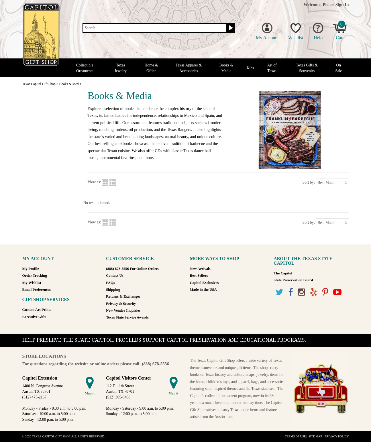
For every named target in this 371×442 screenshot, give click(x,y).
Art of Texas (272, 68)
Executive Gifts (34, 317)
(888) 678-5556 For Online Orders (132, 269)
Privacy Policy (337, 436)
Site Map (315, 436)
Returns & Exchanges (123, 296)
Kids (250, 68)
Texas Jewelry (121, 68)
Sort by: (309, 182)
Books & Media (226, 68)
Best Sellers (199, 276)
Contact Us (114, 276)
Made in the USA (203, 290)
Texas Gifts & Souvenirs (307, 68)
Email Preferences (36, 290)
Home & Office (151, 68)
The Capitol (283, 273)
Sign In (342, 4)
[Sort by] (332, 182)
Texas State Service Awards (127, 317)
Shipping (113, 290)
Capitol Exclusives (204, 283)
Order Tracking (34, 276)
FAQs (110, 283)
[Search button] (230, 28)
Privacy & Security (121, 304)
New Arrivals (200, 269)
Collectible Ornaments (84, 68)
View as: (94, 182)
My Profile (30, 269)
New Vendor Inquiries (123, 311)
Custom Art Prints (36, 310)
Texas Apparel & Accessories (189, 68)
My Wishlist (31, 283)
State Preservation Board (293, 280)
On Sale (338, 68)
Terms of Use (295, 436)
